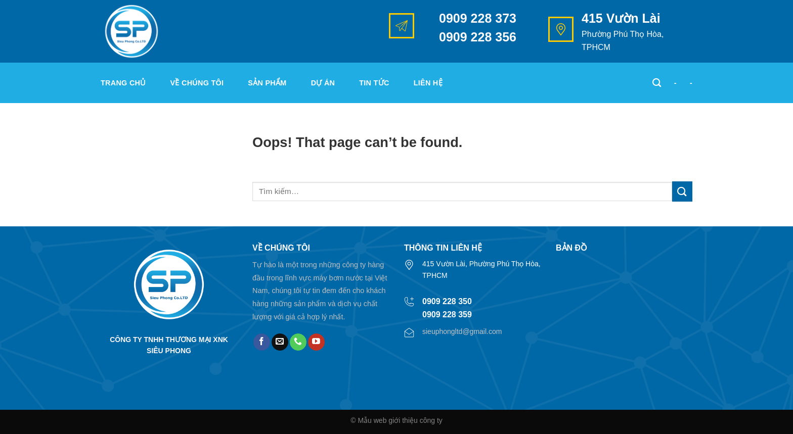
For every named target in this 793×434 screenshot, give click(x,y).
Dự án (323, 83)
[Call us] (298, 342)
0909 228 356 (477, 37)
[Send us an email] (280, 342)
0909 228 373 (477, 18)
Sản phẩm (267, 83)
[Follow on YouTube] (316, 342)
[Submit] (682, 191)
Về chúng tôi (197, 83)
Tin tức (374, 83)
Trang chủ (123, 83)
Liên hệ (428, 83)
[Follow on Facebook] (261, 342)
